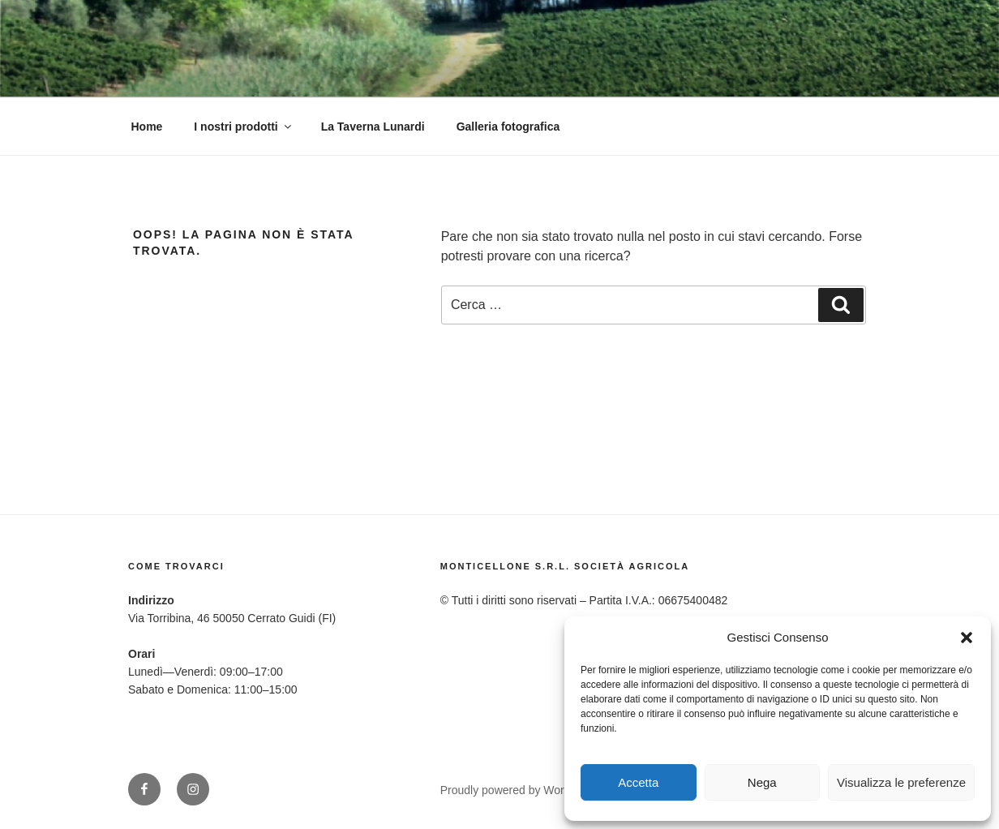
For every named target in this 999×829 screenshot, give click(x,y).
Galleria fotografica (508, 126)
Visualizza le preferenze (901, 782)
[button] (966, 637)
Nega (762, 782)
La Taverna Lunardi (373, 126)
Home (147, 126)
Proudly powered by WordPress (520, 790)
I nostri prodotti (243, 126)
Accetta (638, 782)
